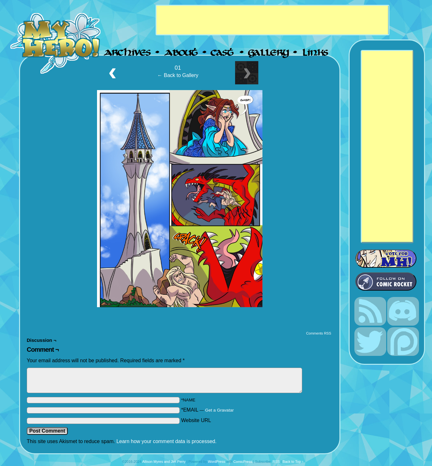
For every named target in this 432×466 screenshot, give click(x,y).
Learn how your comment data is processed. (166, 441)
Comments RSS (318, 333)
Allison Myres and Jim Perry (163, 461)
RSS (276, 461)
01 (178, 68)
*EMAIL (207, 410)
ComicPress (242, 461)
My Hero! (56, 42)
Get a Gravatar (219, 410)
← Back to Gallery (178, 75)
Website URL (196, 420)
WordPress (216, 461)
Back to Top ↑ (292, 461)
